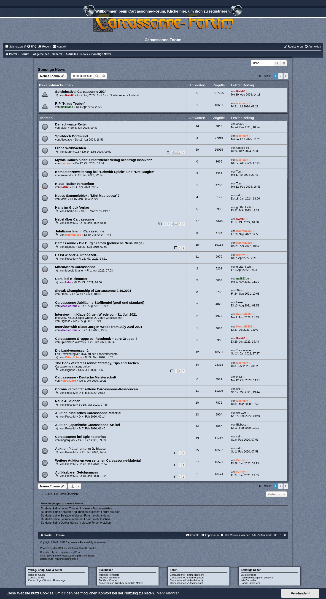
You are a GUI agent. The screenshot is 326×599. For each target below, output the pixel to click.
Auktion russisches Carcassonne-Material (88, 413)
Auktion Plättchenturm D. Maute (80, 448)
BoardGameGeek (251, 583)
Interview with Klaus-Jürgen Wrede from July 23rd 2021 (98, 327)
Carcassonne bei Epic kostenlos (80, 437)
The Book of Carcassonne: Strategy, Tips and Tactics (97, 363)
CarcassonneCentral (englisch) (187, 577)
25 (197, 450)
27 (197, 462)
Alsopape (66, 139)
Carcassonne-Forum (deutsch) (187, 574)
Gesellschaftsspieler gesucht (257, 577)
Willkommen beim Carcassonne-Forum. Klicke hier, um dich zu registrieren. (162, 12)
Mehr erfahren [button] (168, 593)
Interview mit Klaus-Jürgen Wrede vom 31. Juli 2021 (96, 314)
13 (197, 126)
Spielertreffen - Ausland (124, 95)
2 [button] (280, 76)
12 (197, 352)
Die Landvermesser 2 (72, 350)
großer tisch (243, 207)
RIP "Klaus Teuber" (70, 103)
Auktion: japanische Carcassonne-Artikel (87, 425)
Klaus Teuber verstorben (74, 184)
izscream (242, 103)
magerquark (67, 440)
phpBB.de (75, 552)
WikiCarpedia (248, 580)
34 (197, 364)
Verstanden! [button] (300, 593)
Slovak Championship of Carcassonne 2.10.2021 (93, 291)
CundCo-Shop (36, 577)
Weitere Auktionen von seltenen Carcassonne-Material (98, 460)
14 (197, 426)
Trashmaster (244, 350)
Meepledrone (69, 306)
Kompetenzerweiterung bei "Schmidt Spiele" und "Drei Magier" (105, 172)
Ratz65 (69, 95)
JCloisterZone (248, 574)
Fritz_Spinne (73, 357)
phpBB (56, 548)
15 (197, 244)
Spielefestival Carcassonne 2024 (80, 91)
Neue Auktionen (67, 401)
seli (238, 195)
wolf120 (241, 412)
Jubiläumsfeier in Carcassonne (79, 231)
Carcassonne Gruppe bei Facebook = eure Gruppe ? (96, 339)
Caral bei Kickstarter (71, 279)
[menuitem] (31, 46)
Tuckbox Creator (108, 580)
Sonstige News (51, 69)
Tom (239, 171)
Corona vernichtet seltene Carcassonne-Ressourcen (96, 389)
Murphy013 (72, 151)
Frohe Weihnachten (70, 148)
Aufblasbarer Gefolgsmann (76, 472)
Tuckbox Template (109, 574)
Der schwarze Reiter (71, 124)
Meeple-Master (74, 270)
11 (197, 256)
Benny (240, 254)
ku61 (239, 377)
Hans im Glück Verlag (72, 207)
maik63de (66, 107)
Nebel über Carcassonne (74, 219)
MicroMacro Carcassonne (75, 267)
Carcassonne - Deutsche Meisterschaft (85, 377)
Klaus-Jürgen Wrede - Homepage (47, 580)
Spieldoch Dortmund (71, 136)
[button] (285, 76)
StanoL (64, 294)
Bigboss (70, 246)
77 (197, 221)
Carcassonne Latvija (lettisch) (186, 580)
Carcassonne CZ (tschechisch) (187, 583)
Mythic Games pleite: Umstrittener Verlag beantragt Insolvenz (103, 160)
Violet (63, 127)
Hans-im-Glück (36, 574)
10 (197, 402)
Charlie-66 (242, 147)
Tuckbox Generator (110, 577)
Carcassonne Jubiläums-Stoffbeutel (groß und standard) (99, 302)
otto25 (240, 124)
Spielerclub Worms (72, 342)
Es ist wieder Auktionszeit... (77, 255)
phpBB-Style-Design (85, 555)
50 (197, 149)
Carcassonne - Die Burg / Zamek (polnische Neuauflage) (99, 243)
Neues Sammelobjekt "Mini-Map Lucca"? (87, 195)
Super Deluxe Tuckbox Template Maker (121, 583)
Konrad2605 (73, 235)
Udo (68, 282)
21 (197, 474)
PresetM (65, 175)
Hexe (239, 302)
